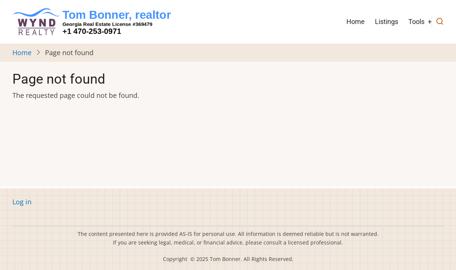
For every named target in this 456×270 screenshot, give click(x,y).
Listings (386, 22)
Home (355, 22)
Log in (22, 201)
